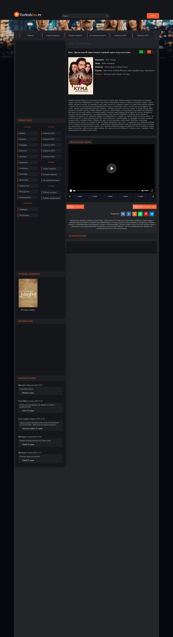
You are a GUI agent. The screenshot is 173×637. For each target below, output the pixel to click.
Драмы (78, 43)
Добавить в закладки (75, 207)
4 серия (125, 196)
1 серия (79, 196)
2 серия (94, 196)
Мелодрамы (87, 43)
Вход (153, 16)
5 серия (140, 196)
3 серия (110, 196)
